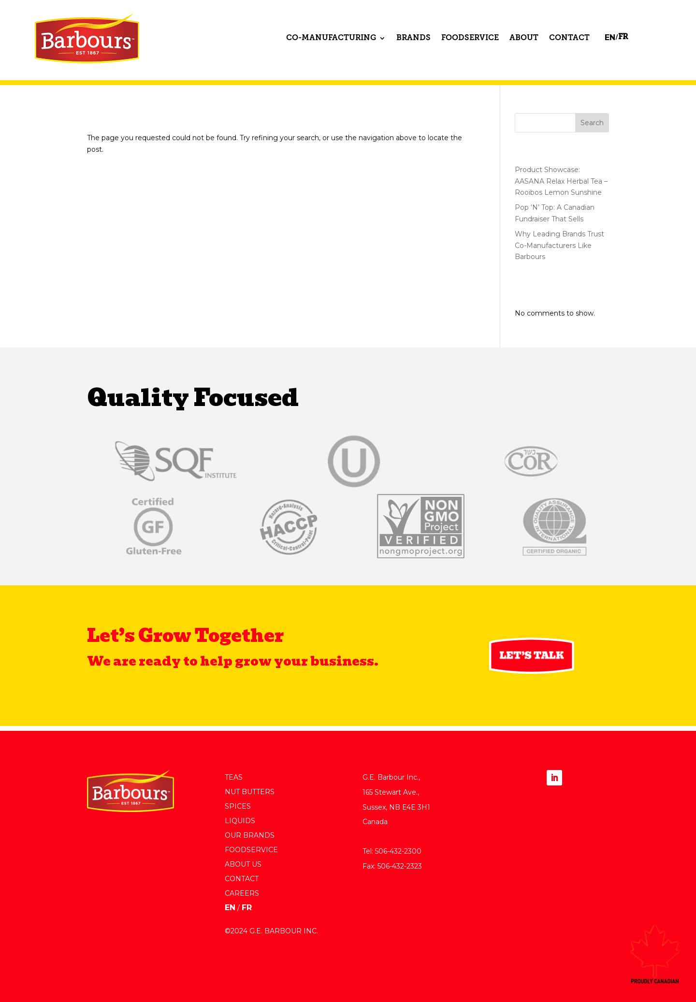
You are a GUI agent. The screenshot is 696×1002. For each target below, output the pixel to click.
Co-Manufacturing (331, 38)
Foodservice (470, 38)
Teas (234, 778)
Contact (569, 38)
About (523, 38)
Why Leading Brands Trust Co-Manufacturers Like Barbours (559, 245)
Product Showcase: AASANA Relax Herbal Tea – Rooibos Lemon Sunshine (561, 181)
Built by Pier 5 (248, 956)
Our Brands (250, 836)
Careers (242, 894)
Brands (413, 38)
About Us (243, 865)
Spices (238, 807)
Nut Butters (250, 792)
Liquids (240, 821)
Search (592, 122)
